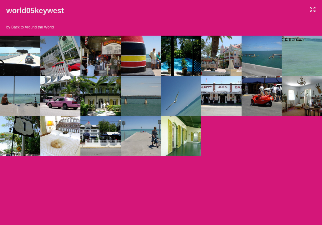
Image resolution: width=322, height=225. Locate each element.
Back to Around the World (32, 27)
